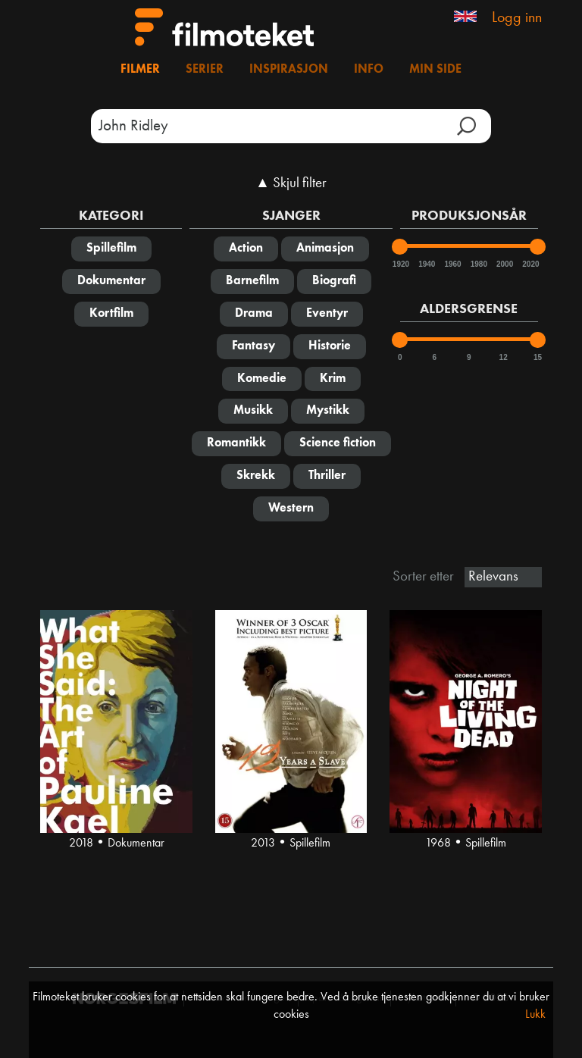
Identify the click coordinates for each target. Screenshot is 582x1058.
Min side (435, 70)
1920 (400, 264)
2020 (529, 264)
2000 (504, 264)
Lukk (535, 1015)
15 (538, 357)
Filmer (140, 70)
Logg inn (517, 18)
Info (368, 70)
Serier (205, 70)
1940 (425, 264)
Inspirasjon (288, 70)
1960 (451, 264)
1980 (478, 264)
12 (503, 357)
